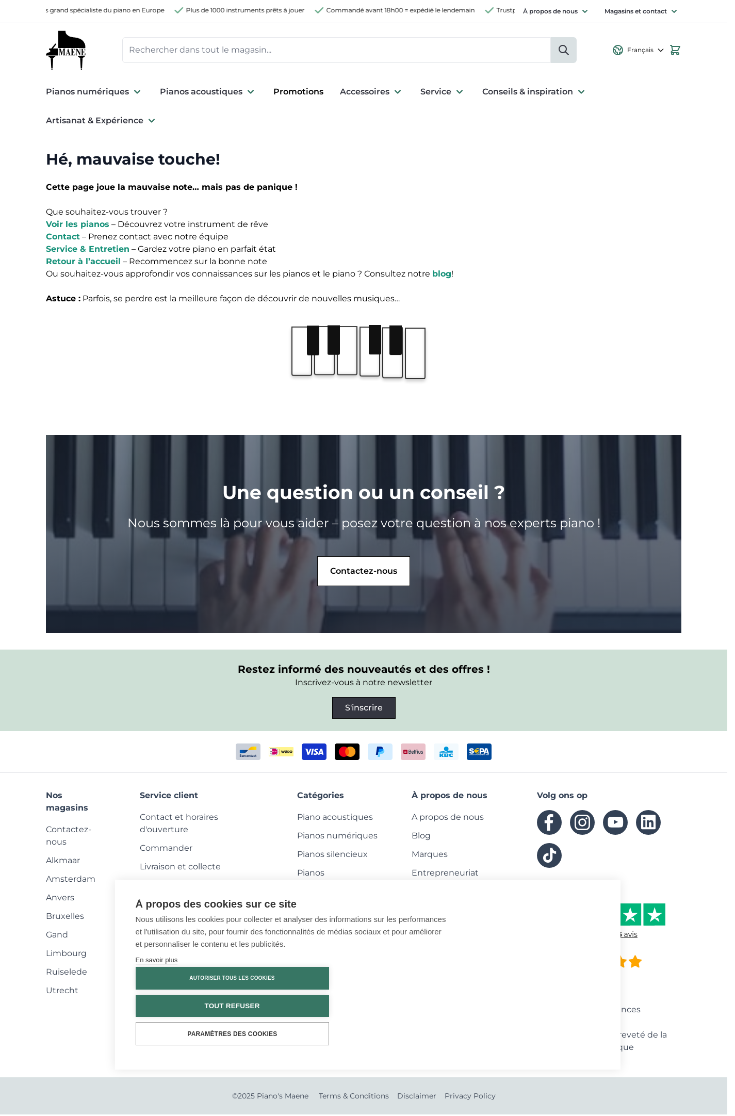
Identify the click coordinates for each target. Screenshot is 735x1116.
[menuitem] (63, 862)
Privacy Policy (470, 1097)
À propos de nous (550, 11)
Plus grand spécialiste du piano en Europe (105, 10)
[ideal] (281, 753)
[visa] (314, 753)
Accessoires (372, 93)
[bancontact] (248, 753)
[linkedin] (648, 824)
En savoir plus (157, 1023)
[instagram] (582, 824)
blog (441, 275)
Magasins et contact (636, 11)
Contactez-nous (363, 572)
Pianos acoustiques (208, 93)
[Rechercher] (564, 51)
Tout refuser (537, 1006)
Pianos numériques (94, 93)
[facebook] (549, 824)
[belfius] (413, 753)
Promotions (298, 93)
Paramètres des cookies (537, 1034)
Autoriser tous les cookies (537, 978)
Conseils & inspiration (534, 93)
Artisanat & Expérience (102, 122)
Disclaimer (416, 1097)
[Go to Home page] (66, 51)
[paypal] (380, 753)
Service (443, 93)
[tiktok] (549, 857)
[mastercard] (347, 753)
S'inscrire (364, 709)
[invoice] (479, 753)
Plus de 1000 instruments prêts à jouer (250, 10)
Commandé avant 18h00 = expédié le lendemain (406, 10)
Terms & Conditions (354, 1097)
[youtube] (615, 824)
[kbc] (446, 753)
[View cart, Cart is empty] (675, 51)
